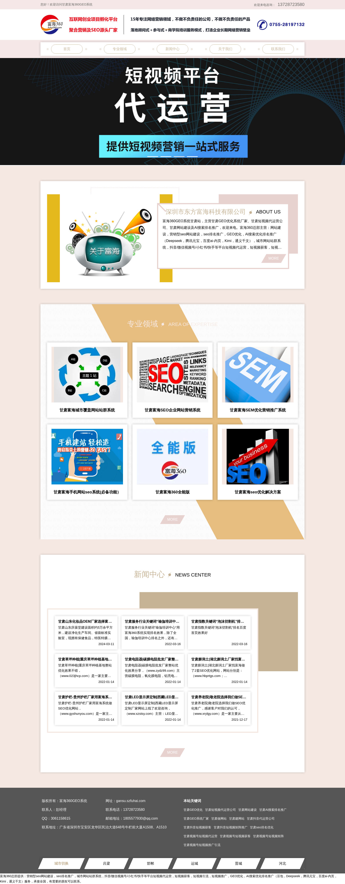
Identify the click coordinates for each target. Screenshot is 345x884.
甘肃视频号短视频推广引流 (202, 845)
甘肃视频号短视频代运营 (200, 836)
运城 (194, 863)
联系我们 (278, 49)
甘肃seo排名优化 (261, 827)
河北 (282, 863)
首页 (66, 49)
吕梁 (106, 863)
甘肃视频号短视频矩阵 (268, 836)
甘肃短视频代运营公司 (220, 809)
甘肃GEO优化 (193, 809)
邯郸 (150, 863)
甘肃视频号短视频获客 (235, 836)
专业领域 (120, 49)
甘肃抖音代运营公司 (261, 818)
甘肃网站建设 (247, 809)
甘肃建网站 (236, 818)
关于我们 (225, 49)
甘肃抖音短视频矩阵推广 (231, 827)
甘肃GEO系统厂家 (196, 818)
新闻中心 (172, 49)
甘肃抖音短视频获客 (197, 827)
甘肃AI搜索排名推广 (273, 809)
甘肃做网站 (219, 818)
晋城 (238, 863)
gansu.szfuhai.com (130, 801)
